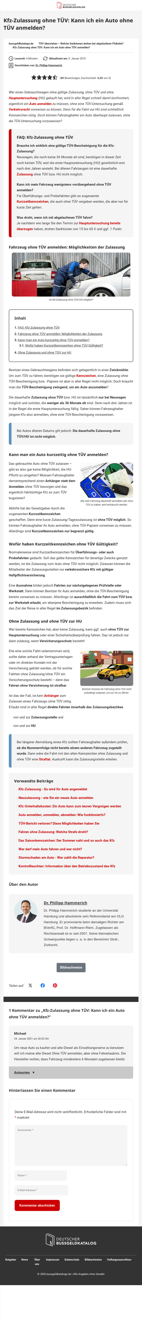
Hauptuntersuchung (23, 98)
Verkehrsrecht (19, 109)
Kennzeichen (86, 376)
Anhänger (51, 696)
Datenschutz (72, 1259)
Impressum (52, 1259)
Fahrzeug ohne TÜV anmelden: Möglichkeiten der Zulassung (60, 334)
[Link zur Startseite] (71, 5)
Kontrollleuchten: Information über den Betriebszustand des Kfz (67, 866)
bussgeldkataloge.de (21, 43)
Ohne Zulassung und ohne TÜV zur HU (44, 352)
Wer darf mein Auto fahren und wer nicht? (50, 849)
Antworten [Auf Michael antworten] (22, 1073)
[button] (34, 77)
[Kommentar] (71, 1145)
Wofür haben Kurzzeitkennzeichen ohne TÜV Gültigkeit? (64, 345)
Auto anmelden (40, 104)
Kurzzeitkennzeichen (33, 202)
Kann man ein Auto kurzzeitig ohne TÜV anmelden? (54, 340)
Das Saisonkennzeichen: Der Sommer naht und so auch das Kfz (67, 840)
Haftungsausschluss (119, 1259)
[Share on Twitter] (30, 986)
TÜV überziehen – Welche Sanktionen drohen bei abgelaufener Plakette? (81, 43)
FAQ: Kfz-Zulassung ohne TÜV (39, 327)
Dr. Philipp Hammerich (49, 65)
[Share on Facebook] (42, 986)
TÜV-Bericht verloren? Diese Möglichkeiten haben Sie (59, 823)
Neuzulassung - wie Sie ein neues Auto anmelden (56, 798)
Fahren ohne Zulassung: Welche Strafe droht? (53, 832)
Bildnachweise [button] (71, 967)
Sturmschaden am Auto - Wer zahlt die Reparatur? (56, 858)
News (24, 1259)
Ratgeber (10, 1259)
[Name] (41, 1175)
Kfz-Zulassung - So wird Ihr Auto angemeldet (53, 789)
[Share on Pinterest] (55, 986)
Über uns (37, 1262)
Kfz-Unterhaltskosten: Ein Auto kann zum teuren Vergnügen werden (70, 806)
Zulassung (25, 174)
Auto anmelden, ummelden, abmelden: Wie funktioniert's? (62, 815)
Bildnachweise (93, 1259)
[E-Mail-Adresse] (41, 1190)
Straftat (44, 759)
